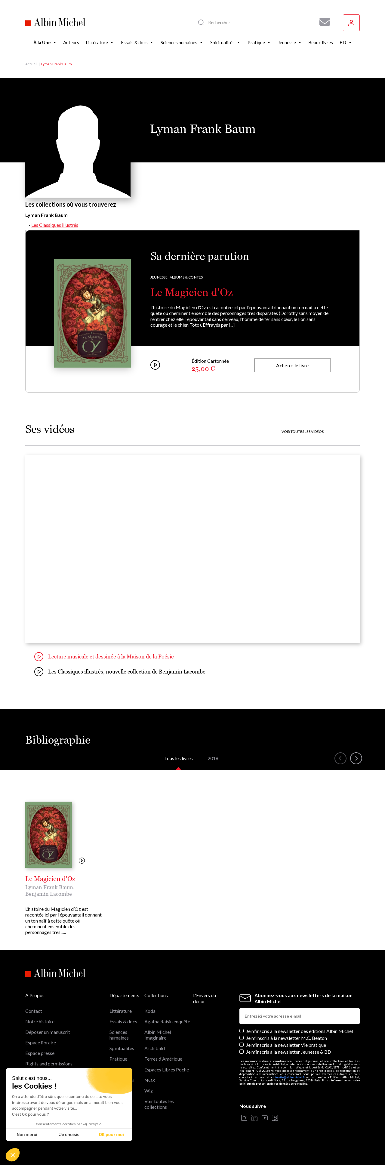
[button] (12, 1155)
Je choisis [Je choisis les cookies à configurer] (69, 1134)
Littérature (120, 1011)
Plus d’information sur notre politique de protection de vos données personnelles (299, 1082)
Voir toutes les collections (159, 1104)
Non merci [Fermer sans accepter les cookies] (27, 1134)
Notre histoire (39, 1021)
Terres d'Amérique (163, 1059)
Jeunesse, (159, 277)
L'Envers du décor (204, 998)
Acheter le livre (292, 365)
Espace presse (39, 1053)
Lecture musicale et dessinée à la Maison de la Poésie (104, 656)
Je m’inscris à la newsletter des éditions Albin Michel (299, 1031)
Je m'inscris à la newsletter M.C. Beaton (286, 1038)
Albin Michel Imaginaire (157, 1034)
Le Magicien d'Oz (191, 292)
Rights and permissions (48, 1063)
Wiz (148, 1090)
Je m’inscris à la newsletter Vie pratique (286, 1045)
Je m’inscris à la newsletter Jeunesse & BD (288, 1052)
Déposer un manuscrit (47, 1032)
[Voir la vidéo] (82, 861)
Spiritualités (121, 1048)
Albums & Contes (186, 277)
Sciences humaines (119, 1034)
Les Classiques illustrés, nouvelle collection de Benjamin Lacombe (119, 671)
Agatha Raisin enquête (167, 1021)
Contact (33, 1011)
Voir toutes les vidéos (303, 432)
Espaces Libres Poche (166, 1069)
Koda (150, 1011)
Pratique (118, 1059)
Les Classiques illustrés (54, 225)
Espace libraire (40, 1042)
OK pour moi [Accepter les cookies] (111, 1134)
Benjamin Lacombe (48, 894)
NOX (149, 1080)
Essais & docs (123, 1021)
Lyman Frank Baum (49, 887)
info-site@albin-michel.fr (289, 1077)
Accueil (31, 64)
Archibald (154, 1048)
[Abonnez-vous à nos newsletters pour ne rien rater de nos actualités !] (322, 22)
